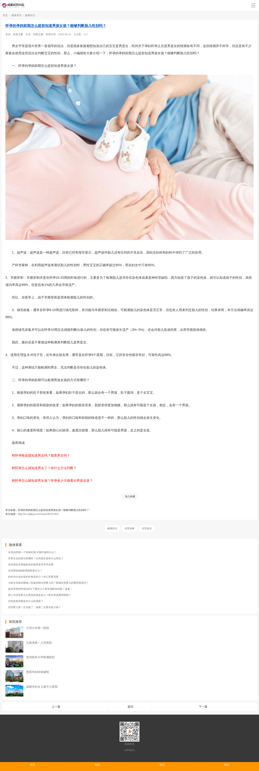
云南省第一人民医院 (39, 642)
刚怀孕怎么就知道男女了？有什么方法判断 (42, 468)
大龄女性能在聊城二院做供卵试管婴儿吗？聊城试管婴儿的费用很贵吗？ (48, 582)
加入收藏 (130, 496)
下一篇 (203, 706)
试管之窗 (18, 34)
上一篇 (56, 706)
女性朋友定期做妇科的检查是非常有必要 (30, 564)
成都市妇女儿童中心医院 (42, 686)
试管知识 (147, 528)
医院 (97, 764)
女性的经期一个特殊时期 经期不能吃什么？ (32, 552)
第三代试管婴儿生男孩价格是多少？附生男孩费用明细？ (39, 595)
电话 (226, 764)
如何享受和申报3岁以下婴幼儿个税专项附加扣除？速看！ (40, 588)
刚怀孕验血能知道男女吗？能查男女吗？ (41, 455)
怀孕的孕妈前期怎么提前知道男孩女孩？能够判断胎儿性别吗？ (55, 26)
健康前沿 (30, 15)
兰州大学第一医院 (37, 627)
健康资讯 (16, 15)
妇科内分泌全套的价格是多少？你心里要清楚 (33, 576)
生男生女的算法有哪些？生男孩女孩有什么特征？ (35, 558)
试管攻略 (129, 528)
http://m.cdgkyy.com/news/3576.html (38, 514)
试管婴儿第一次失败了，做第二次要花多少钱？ (34, 607)
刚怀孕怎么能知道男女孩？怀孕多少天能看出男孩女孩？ (52, 480)
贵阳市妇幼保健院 (37, 671)
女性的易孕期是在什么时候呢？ (25, 601)
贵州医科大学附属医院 (40, 657)
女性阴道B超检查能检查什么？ (25, 570)
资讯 (161, 764)
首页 (5, 15)
